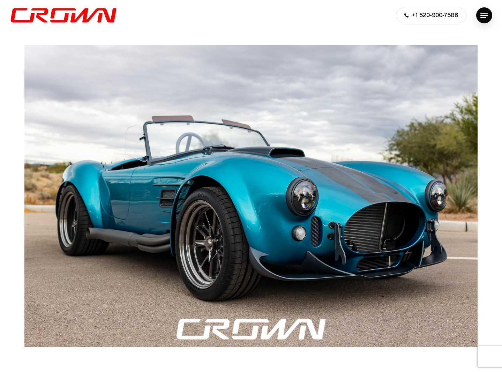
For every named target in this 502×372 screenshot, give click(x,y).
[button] (484, 15)
